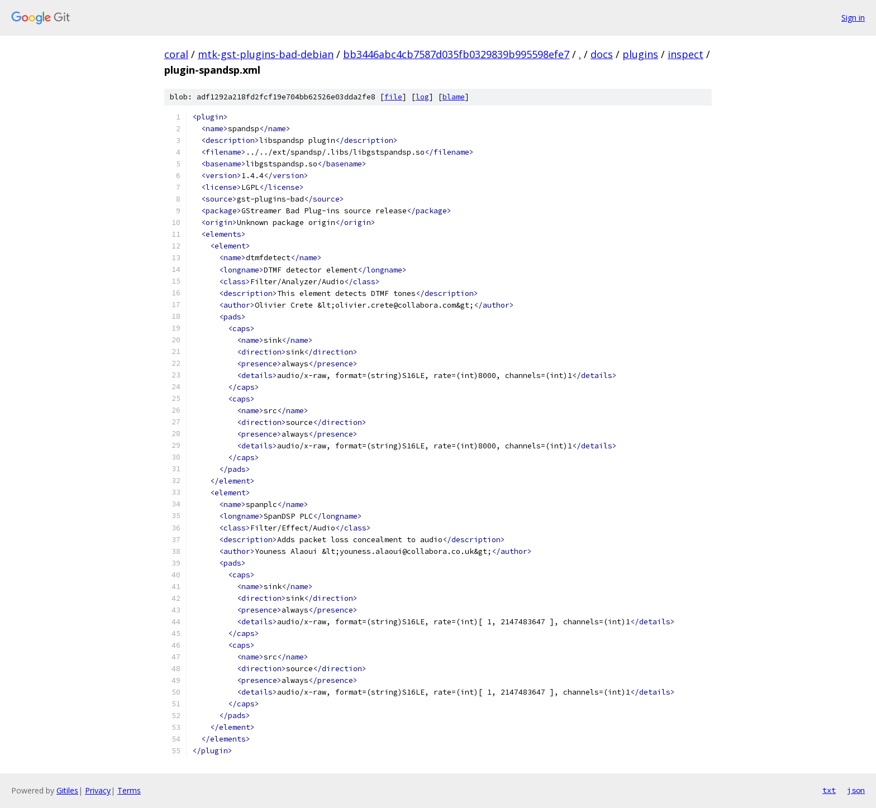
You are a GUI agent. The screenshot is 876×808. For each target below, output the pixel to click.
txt (829, 790)
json (856, 790)
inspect (685, 54)
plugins (640, 54)
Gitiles (67, 790)
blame (453, 97)
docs (602, 54)
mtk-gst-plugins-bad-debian (266, 54)
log (422, 97)
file (393, 97)
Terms (129, 790)
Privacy (98, 790)
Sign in (853, 17)
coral (176, 54)
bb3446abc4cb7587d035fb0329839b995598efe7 (456, 54)
